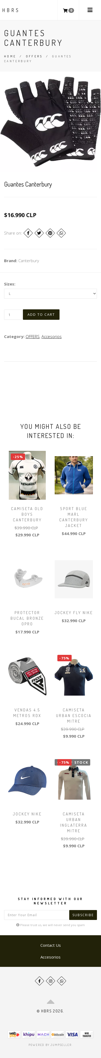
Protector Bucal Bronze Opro (27, 618)
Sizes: (9, 284)
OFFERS (34, 56)
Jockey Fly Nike (74, 612)
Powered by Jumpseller (50, 1045)
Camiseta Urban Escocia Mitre (74, 715)
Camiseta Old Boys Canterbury (27, 514)
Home (10, 56)
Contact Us (50, 945)
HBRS (11, 10)
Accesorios (51, 336)
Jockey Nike (27, 813)
